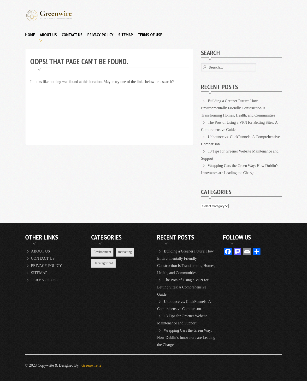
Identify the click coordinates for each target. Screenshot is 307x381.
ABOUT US (48, 34)
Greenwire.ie (91, 365)
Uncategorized (103, 263)
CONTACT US (72, 34)
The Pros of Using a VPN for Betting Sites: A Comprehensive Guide (182, 287)
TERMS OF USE (150, 34)
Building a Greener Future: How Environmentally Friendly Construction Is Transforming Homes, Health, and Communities (238, 108)
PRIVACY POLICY (100, 34)
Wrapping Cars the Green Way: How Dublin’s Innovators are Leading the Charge (186, 337)
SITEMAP (125, 34)
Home (30, 34)
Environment (102, 252)
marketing (125, 252)
